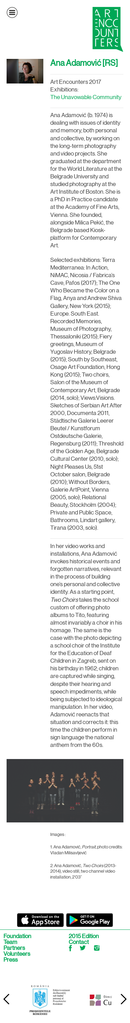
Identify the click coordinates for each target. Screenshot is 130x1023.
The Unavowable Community (85, 97)
